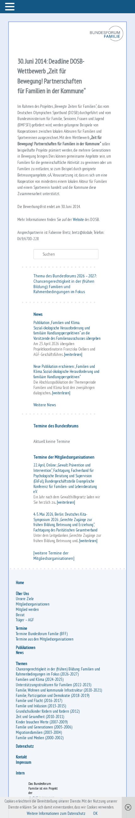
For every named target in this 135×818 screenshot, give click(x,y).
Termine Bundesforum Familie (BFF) (42, 633)
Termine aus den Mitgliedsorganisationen (44, 639)
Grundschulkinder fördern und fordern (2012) (47, 711)
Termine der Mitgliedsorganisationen (63, 457)
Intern (20, 773)
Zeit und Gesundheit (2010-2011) (40, 716)
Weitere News (44, 405)
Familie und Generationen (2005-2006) (44, 727)
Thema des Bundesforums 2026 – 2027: (65, 276)
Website (79, 219)
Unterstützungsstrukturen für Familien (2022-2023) (53, 684)
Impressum (23, 762)
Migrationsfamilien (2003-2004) (39, 732)
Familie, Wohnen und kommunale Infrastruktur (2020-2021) (59, 690)
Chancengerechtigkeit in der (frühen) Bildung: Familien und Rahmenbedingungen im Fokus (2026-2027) (58, 671)
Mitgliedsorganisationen (33, 604)
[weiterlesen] (73, 354)
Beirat (20, 615)
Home (20, 582)
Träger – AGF (25, 620)
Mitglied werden (27, 609)
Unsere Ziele (25, 598)
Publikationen (25, 647)
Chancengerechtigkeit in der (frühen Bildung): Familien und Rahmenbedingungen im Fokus (63, 286)
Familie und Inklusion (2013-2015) (41, 706)
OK (95, 813)
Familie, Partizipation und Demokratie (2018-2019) (52, 695)
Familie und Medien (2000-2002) (39, 737)
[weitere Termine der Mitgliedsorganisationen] (53, 555)
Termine (21, 628)
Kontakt (21, 757)
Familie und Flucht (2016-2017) (39, 700)
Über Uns (22, 593)
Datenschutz (25, 746)
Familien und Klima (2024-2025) (39, 679)
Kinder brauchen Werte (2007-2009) (42, 722)
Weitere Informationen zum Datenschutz (56, 813)
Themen (21, 663)
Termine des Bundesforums (55, 426)
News (37, 314)
